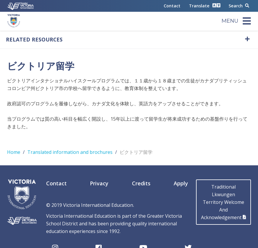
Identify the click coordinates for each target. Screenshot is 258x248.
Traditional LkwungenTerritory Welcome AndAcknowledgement (223, 202)
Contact (172, 6)
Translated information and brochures (70, 152)
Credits (141, 183)
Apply (181, 183)
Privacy (99, 183)
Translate (204, 5)
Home (13, 152)
